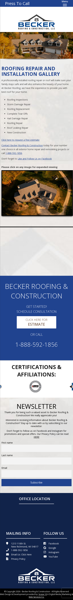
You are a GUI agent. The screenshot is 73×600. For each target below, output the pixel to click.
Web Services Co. (36, 597)
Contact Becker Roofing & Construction (22, 145)
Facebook (51, 543)
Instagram (51, 552)
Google (50, 547)
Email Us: (19, 554)
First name (7, 442)
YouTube (51, 556)
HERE (36, 437)
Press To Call (17, 3)
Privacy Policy (15, 558)
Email (4, 467)
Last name (7, 455)
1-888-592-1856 (13, 153)
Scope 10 (43, 594)
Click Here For (36, 322)
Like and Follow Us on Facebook (35, 158)
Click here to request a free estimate (20, 139)
